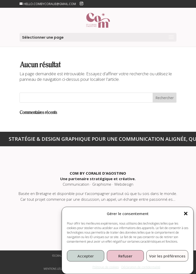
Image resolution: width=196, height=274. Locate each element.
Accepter (85, 259)
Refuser (125, 259)
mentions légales (55, 268)
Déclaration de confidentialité (140, 270)
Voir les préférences (167, 259)
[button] (185, 216)
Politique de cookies (105, 270)
